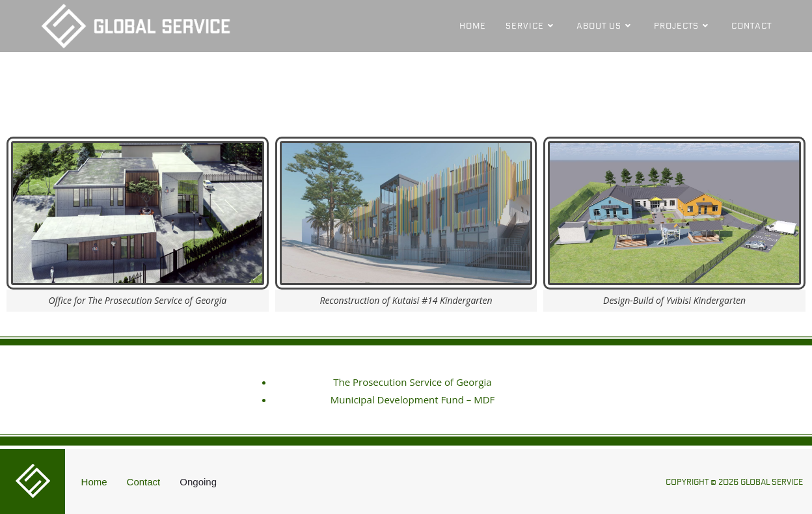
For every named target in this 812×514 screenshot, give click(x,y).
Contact (144, 481)
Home (94, 481)
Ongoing (198, 481)
